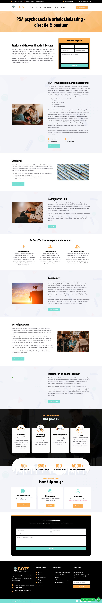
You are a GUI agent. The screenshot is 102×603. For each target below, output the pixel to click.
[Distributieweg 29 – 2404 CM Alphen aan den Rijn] (12, 591)
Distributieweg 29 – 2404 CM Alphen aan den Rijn (23, 591)
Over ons (38, 7)
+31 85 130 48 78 (19, 588)
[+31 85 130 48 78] (12, 588)
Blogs (57, 7)
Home (31, 7)
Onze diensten (48, 7)
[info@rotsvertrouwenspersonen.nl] (12, 585)
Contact (63, 7)
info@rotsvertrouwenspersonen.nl (24, 585)
